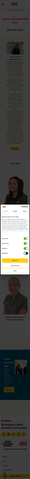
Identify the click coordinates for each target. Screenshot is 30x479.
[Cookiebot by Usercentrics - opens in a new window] (21, 207)
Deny (15, 270)
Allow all (15, 260)
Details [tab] (15, 211)
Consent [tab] (5, 211)
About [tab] (24, 211)
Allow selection (15, 265)
